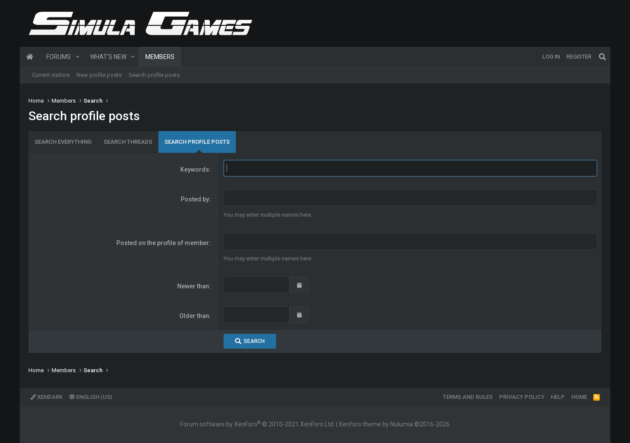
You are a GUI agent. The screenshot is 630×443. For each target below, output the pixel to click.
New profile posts (99, 75)
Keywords (194, 169)
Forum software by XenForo (257, 424)
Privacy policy (522, 397)
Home (30, 57)
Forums (58, 56)
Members (160, 56)
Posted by (195, 199)
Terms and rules (468, 397)
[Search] (602, 57)
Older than (194, 315)
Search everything (63, 141)
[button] (78, 57)
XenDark (46, 397)
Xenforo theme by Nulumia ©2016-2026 (394, 424)
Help (558, 397)
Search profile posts (154, 75)
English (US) (90, 397)
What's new (108, 56)
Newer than (193, 286)
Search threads (128, 141)
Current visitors (51, 75)
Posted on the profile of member (162, 242)
